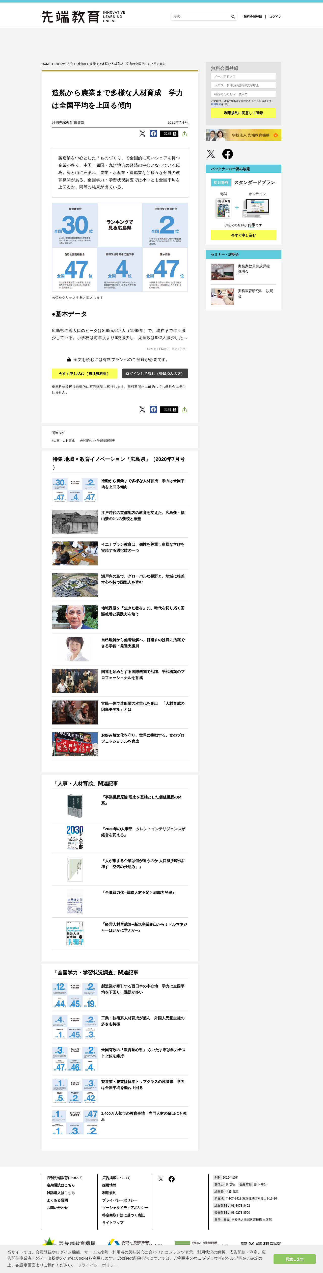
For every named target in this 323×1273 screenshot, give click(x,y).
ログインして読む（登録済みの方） (155, 374)
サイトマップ (112, 1222)
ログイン (275, 16)
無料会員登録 (253, 16)
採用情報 (109, 1185)
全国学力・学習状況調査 (98, 441)
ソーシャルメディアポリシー (125, 1207)
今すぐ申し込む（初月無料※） (85, 374)
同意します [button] (295, 1259)
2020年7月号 (178, 122)
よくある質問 (57, 1200)
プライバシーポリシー (120, 1200)
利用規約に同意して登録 (243, 113)
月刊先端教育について (64, 1178)
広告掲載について (116, 1178)
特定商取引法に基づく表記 (123, 1215)
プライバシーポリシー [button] (98, 1265)
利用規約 (216, 104)
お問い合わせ (57, 1207)
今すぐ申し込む (243, 235)
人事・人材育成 (64, 441)
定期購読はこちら (61, 1185)
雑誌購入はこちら (61, 1192)
